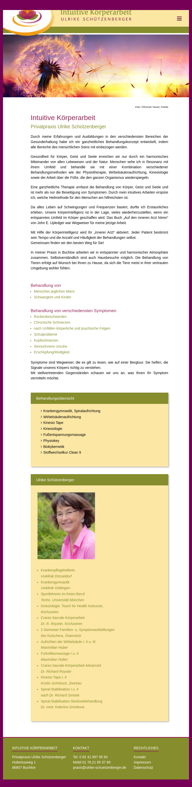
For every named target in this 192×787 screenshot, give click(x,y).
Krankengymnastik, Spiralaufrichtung (71, 411)
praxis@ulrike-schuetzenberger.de (99, 767)
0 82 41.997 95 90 (94, 757)
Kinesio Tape (53, 423)
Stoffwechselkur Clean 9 (62, 452)
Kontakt (140, 757)
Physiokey (51, 441)
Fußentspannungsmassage (64, 435)
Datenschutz (143, 767)
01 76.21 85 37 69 (96, 762)
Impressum (142, 762)
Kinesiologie (52, 429)
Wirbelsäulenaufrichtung (62, 417)
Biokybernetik (53, 447)
